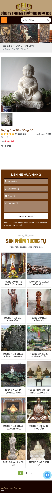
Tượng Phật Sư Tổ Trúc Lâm (39, 427)
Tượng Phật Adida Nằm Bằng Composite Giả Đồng (39, 283)
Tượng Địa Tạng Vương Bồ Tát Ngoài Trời (39, 355)
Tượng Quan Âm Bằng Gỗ (39, 319)
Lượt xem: (40, 134)
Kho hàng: (6, 145)
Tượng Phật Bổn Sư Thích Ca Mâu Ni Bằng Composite (39, 391)
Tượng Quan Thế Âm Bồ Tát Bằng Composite (13, 283)
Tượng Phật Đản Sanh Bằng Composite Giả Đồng (13, 319)
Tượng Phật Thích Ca (39, 463)
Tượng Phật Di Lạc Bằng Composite (13, 355)
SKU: (3, 137)
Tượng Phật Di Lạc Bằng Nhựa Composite (13, 427)
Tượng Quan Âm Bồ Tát (13, 463)
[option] (26, 84)
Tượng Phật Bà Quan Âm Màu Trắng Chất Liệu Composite (13, 391)
